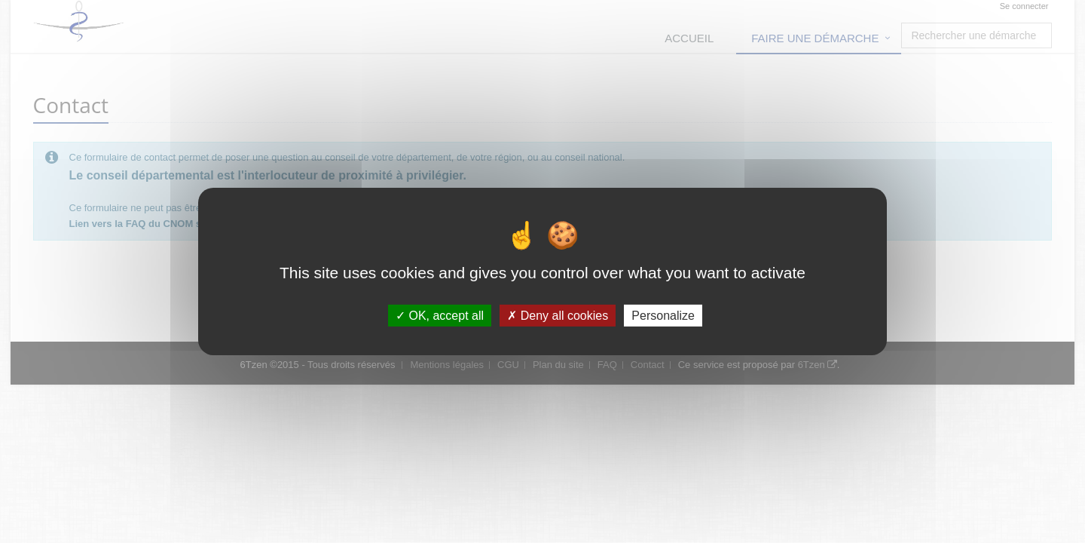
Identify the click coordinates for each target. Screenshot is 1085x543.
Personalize (663, 315)
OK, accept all (440, 315)
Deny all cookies (557, 315)
